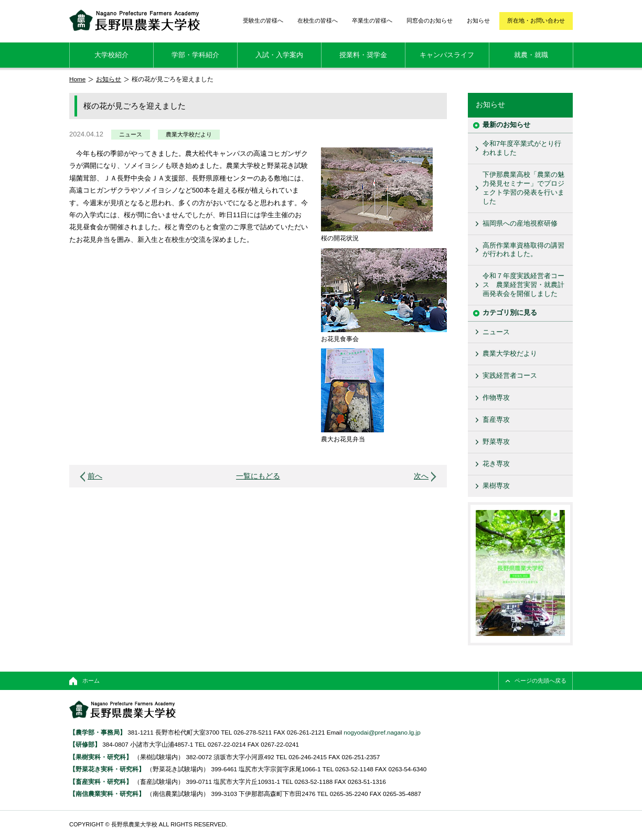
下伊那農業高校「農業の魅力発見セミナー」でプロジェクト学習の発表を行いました (523, 188)
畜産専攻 (496, 419)
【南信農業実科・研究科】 (107, 793)
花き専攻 (496, 464)
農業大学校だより (189, 134)
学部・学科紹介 (195, 55)
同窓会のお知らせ (429, 20)
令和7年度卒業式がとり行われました (522, 148)
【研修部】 (85, 744)
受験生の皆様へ (263, 20)
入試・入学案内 (279, 55)
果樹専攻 (496, 486)
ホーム (91, 680)
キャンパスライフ (447, 55)
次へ (421, 476)
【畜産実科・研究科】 (100, 781)
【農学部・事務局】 (97, 732)
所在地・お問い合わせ (536, 20)
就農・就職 (531, 55)
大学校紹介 (111, 55)
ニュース (130, 134)
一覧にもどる (258, 476)
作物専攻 (496, 397)
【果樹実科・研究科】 (100, 756)
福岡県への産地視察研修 (520, 223)
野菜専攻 (496, 441)
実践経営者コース (510, 375)
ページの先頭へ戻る (540, 680)
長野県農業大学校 (134, 20)
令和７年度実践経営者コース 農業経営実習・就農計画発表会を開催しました (523, 285)
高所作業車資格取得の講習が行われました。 (523, 249)
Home (77, 79)
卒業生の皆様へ (372, 20)
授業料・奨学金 (363, 55)
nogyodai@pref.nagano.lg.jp (382, 732)
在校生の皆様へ (317, 20)
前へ (95, 476)
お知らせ (478, 20)
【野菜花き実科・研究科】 (107, 769)
